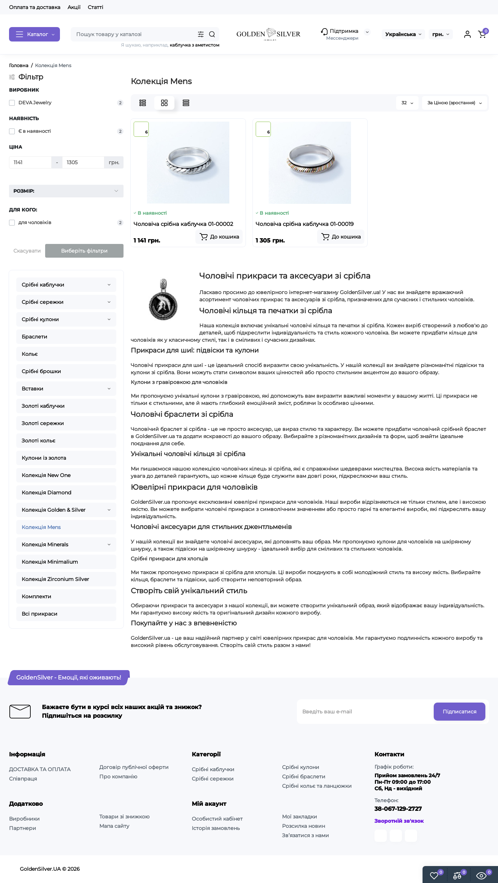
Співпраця (23, 778)
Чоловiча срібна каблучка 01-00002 (183, 223)
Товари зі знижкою (124, 816)
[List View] (143, 103)
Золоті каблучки (43, 406)
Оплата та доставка (34, 7)
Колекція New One (46, 475)
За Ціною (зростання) (455, 102)
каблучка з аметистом (194, 45)
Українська (400, 34)
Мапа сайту (114, 826)
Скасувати (27, 251)
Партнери (22, 828)
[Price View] (186, 103)
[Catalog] (34, 34)
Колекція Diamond (46, 492)
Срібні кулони (40, 319)
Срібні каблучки (43, 284)
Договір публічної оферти (134, 767)
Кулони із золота (44, 458)
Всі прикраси (39, 614)
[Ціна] (30, 162)
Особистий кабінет (217, 819)
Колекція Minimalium (50, 562)
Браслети (34, 336)
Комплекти (36, 596)
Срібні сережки (43, 302)
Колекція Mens (41, 527)
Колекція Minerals (45, 544)
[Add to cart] (219, 237)
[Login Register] (467, 34)
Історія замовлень (216, 828)
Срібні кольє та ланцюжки (317, 786)
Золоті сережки (43, 423)
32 (407, 102)
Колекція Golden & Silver (54, 510)
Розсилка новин (303, 826)
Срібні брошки (41, 371)
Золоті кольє (38, 440)
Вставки (32, 388)
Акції (74, 7)
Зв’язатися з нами (305, 835)
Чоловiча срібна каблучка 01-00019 (305, 223)
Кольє (30, 354)
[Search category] (201, 34)
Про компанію (118, 776)
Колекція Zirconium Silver (55, 579)
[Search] (212, 34)
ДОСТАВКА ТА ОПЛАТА (39, 769)
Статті (95, 7)
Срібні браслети (303, 776)
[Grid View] (164, 103)
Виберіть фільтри (84, 251)
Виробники (24, 819)
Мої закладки (299, 816)
